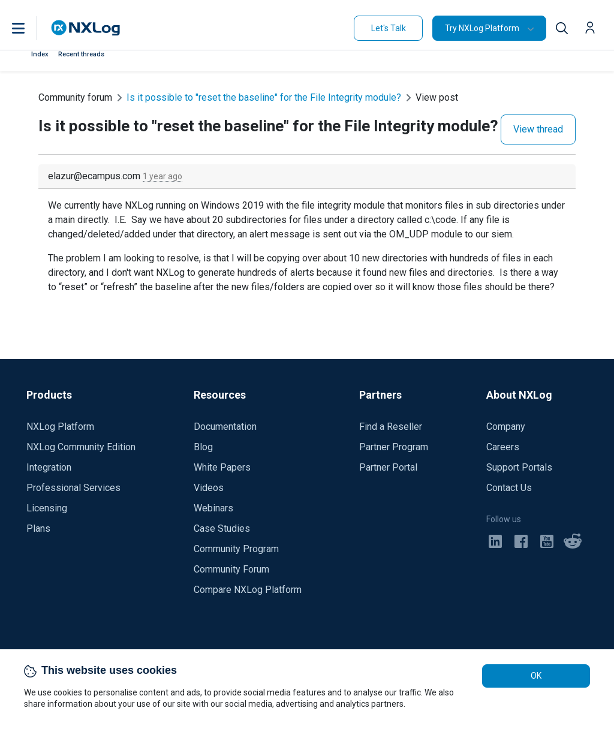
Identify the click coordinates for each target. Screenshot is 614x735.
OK (536, 675)
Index (40, 54)
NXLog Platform (60, 426)
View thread (538, 129)
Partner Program (393, 447)
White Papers (222, 467)
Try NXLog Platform (482, 28)
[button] (30, 28)
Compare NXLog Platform (248, 589)
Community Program (236, 549)
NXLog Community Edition (81, 447)
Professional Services (73, 487)
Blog (203, 447)
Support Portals (519, 467)
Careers (502, 447)
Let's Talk (388, 28)
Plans (38, 528)
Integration (48, 467)
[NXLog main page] (85, 27)
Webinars (213, 508)
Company (505, 426)
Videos (209, 487)
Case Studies (222, 528)
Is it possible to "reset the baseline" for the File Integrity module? (264, 97)
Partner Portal (388, 467)
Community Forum (231, 569)
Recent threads (81, 54)
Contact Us (509, 487)
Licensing (46, 508)
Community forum (75, 97)
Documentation (225, 426)
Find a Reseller (390, 426)
